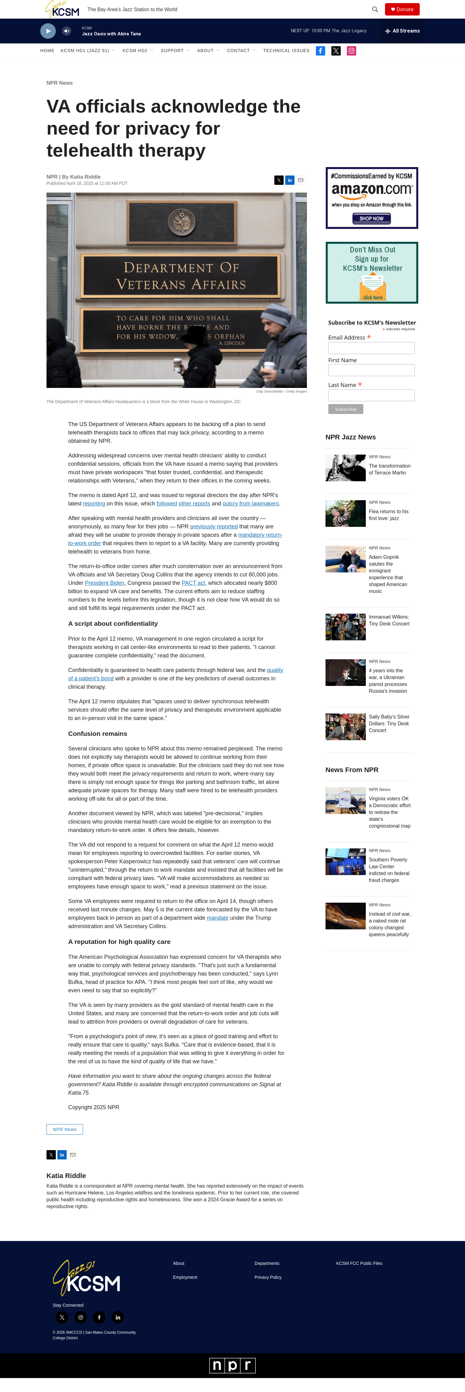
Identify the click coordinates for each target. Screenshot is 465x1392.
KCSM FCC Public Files (359, 1277)
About (205, 64)
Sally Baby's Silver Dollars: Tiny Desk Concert (389, 737)
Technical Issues (286, 64)
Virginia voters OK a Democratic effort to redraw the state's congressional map (390, 826)
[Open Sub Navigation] (113, 64)
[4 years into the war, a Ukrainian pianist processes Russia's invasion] (346, 686)
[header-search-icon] (378, 16)
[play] (48, 45)
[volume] (66, 45)
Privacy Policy (268, 1291)
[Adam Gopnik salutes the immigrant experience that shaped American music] (346, 573)
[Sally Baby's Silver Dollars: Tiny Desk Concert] (346, 740)
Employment (185, 1291)
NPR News (59, 97)
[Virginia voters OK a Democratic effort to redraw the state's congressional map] (346, 814)
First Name (342, 374)
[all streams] (402, 45)
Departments (267, 1277)
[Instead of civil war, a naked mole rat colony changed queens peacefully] (346, 930)
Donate (408, 16)
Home (47, 64)
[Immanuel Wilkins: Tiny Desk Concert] (346, 641)
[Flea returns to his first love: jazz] (346, 527)
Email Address (349, 350)
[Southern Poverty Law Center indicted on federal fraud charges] (346, 875)
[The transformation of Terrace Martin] (346, 482)
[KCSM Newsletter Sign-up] (372, 287)
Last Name (345, 398)
